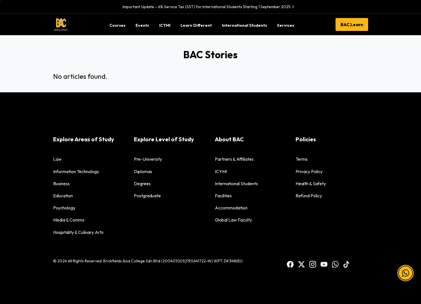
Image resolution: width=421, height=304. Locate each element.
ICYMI (221, 171)
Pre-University (148, 159)
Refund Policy (309, 195)
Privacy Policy (309, 171)
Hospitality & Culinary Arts (78, 232)
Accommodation (231, 208)
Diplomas (143, 171)
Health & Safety (311, 183)
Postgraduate (147, 195)
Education (63, 195)
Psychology (64, 208)
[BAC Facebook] (290, 264)
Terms (302, 159)
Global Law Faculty (233, 220)
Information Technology (76, 171)
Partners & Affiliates (234, 159)
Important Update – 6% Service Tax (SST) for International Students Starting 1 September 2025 (209, 6)
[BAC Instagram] (312, 264)
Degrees (142, 183)
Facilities (223, 195)
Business (61, 183)
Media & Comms (68, 220)
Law (57, 159)
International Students (236, 183)
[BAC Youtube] (324, 264)
